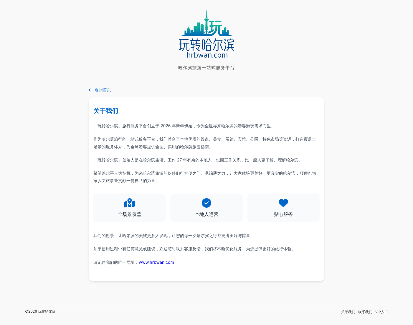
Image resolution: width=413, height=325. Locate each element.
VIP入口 (381, 312)
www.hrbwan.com (156, 262)
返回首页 (100, 89)
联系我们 (365, 312)
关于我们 (348, 312)
